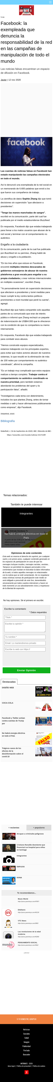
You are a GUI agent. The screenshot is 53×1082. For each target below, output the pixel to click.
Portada (2, 17)
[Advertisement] (26, 110)
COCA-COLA (7, 703)
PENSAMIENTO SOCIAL (27, 943)
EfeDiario (21, 910)
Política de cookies (39, 1066)
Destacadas (9, 682)
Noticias (26, 1029)
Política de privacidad (24, 1066)
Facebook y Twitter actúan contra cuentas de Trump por (13, 721)
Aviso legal (11, 1066)
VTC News (22, 921)
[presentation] (24, 658)
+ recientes (13, 827)
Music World (23, 899)
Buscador (26, 1054)
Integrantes (26, 513)
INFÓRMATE (24, 1063)
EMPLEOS (21, 866)
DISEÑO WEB (8, 688)
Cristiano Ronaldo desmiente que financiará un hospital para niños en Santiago (31, 847)
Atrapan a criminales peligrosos (30, 834)
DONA (19, 877)
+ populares (39, 827)
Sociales (26, 1033)
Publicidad (26, 1046)
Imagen (26, 1041)
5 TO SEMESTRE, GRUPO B (26, 1019)
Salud (26, 1037)
